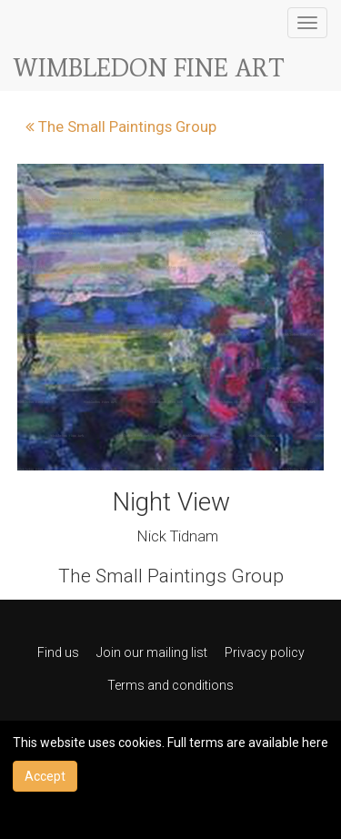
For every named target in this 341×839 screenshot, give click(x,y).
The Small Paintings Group (120, 126)
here (315, 742)
